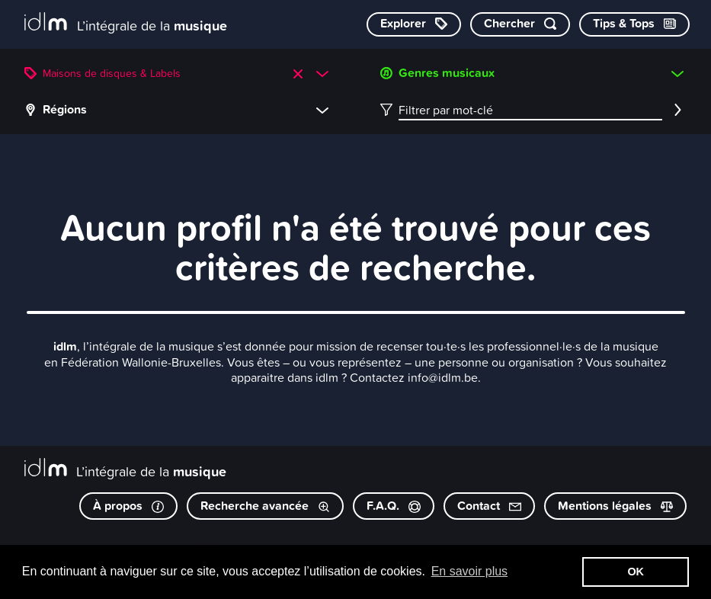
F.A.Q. (394, 505)
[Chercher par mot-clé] (520, 24)
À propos (128, 505)
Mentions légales (615, 505)
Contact (489, 505)
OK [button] (635, 571)
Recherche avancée (265, 505)
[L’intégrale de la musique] (125, 23)
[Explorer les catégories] (414, 24)
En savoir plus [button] (469, 571)
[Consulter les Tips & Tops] (634, 24)
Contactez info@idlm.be (414, 377)
